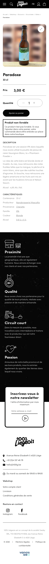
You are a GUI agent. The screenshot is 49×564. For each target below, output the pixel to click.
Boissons (21, 14)
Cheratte (20, 206)
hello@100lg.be (14, 464)
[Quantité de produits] (29, 103)
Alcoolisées (30, 14)
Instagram (8, 512)
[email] (24, 411)
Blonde (19, 215)
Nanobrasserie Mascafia (28, 202)
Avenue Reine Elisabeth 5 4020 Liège (24, 455)
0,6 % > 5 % (21, 219)
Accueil (5, 14)
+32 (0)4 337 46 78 (15, 460)
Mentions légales (23, 541)
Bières (38, 14)
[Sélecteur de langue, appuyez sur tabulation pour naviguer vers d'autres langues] (33, 4)
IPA (17, 211)
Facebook (22, 512)
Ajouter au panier (16, 113)
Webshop (13, 14)
